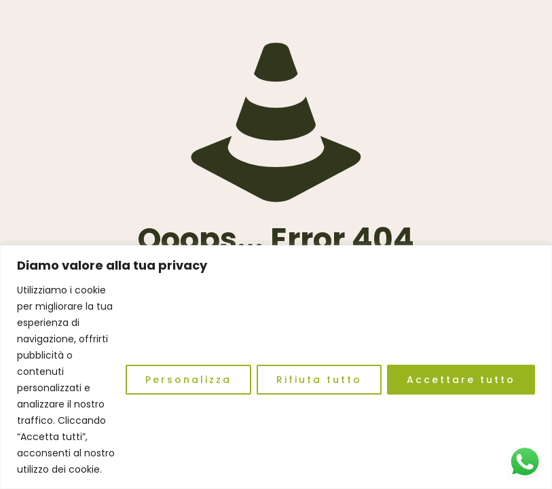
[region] (276, 367)
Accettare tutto (461, 379)
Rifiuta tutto (319, 379)
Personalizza (188, 379)
